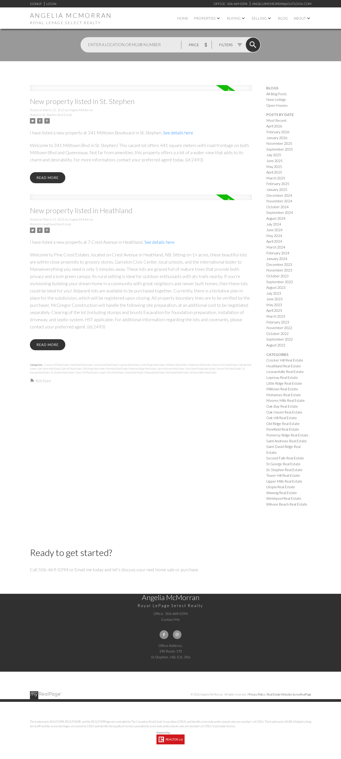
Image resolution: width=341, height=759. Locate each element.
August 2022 (275, 345)
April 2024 (274, 241)
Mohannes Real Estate (199, 365)
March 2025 (275, 178)
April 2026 (274, 126)
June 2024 (274, 230)
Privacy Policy (256, 694)
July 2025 (273, 155)
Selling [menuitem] (259, 18)
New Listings (276, 99)
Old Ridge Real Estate (94, 369)
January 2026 (276, 138)
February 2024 (277, 253)
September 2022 (279, 339)
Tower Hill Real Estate (86, 373)
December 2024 (279, 195)
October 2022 (277, 333)
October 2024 (277, 207)
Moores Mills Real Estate (225, 365)
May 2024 (274, 235)
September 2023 (279, 282)
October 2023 (277, 276)
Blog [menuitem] (283, 18)
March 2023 (275, 316)
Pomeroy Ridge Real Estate (142, 369)
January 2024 (276, 258)
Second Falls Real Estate (229, 369)
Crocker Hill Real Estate (56, 365)
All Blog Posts (276, 94)
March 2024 (275, 247)
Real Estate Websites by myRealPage (289, 694)
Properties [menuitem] (205, 18)
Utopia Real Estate (134, 373)
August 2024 (275, 218)
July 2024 (273, 224)
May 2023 (274, 305)
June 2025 (274, 160)
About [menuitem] (300, 18)
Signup (36, 4)
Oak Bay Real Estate (282, 406)
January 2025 (276, 189)
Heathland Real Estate (56, 224)
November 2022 (279, 327)
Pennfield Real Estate (117, 369)
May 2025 (274, 166)
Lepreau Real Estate (129, 365)
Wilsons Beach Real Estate (203, 373)
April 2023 (274, 310)
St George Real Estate (283, 464)
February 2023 (277, 322)
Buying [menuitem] (234, 18)
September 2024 (279, 212)
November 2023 (279, 270)
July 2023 (273, 293)
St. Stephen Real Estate (57, 115)
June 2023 (274, 299)
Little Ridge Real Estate (153, 365)
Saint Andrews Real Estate (171, 369)
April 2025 (274, 172)
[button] (163, 634)
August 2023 (275, 287)
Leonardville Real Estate (106, 365)
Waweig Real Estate (155, 373)
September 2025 (279, 149)
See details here (178, 132)
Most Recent (276, 120)
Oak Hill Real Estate (72, 369)
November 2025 (279, 143)
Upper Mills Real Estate (111, 373)
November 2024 (279, 201)
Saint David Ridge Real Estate (201, 369)
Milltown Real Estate (176, 365)
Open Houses (277, 105)
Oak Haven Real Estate (49, 369)
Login (51, 4)
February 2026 (277, 132)
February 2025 (277, 183)
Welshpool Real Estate (177, 373)
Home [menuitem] (182, 18)
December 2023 (279, 264)
